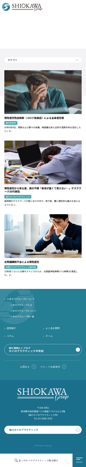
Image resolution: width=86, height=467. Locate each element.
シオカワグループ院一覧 (22, 316)
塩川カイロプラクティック (23, 429)
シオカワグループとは (21, 305)
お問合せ (25, 367)
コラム (10, 335)
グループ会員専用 (50, 367)
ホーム (49, 335)
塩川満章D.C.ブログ (42, 349)
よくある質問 (53, 328)
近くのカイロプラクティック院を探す (38, 460)
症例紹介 (11, 328)
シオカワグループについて (23, 310)
